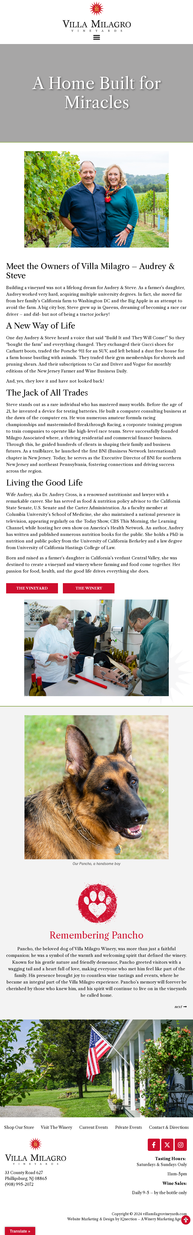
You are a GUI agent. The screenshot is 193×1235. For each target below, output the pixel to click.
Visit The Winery (56, 1127)
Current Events (93, 1127)
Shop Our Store (19, 1127)
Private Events (128, 1127)
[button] (96, 37)
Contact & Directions (169, 1127)
